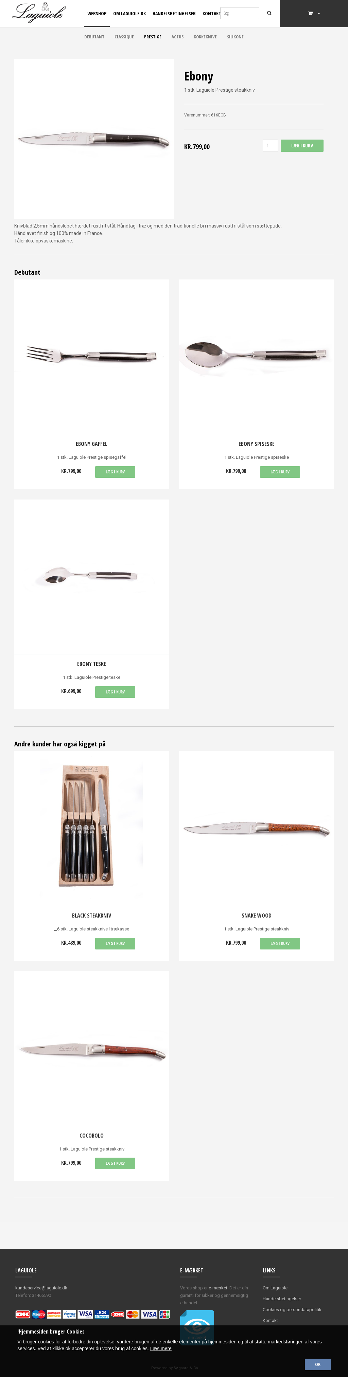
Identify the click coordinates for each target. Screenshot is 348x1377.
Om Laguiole (275, 1287)
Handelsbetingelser (174, 13)
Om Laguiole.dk (129, 13)
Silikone (235, 37)
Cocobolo (92, 1135)
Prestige (152, 37)
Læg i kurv (115, 472)
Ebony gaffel (91, 444)
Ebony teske (91, 664)
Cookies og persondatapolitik (292, 1309)
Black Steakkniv (91, 915)
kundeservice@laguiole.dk (41, 1287)
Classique (124, 37)
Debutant (94, 37)
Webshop (96, 13)
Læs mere (161, 1348)
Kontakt (212, 13)
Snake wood (257, 915)
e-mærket (218, 1287)
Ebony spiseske (257, 444)
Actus (178, 37)
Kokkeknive (205, 37)
